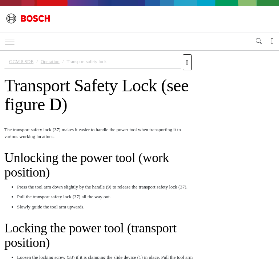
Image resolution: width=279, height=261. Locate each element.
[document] (139, 155)
